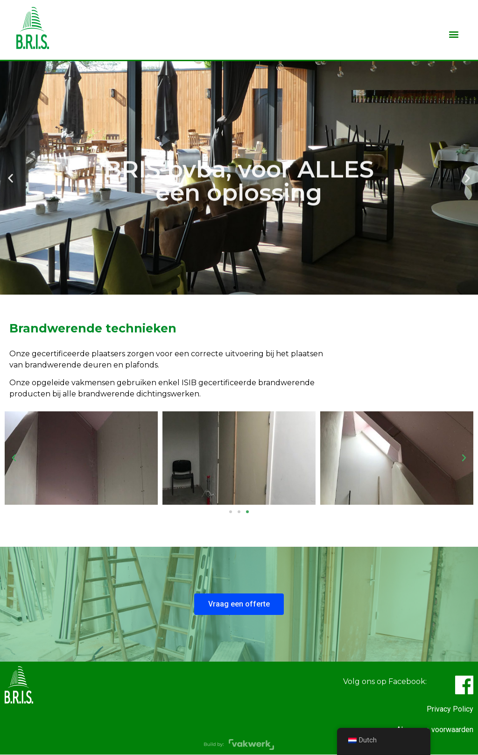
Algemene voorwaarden (434, 729)
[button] (453, 34)
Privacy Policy (450, 709)
